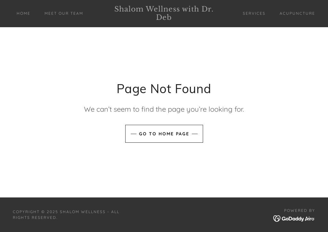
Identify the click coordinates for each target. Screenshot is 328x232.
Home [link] (23, 13)
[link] (164, 18)
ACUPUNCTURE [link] (297, 13)
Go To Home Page (164, 134)
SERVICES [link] (254, 13)
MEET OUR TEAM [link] (64, 13)
